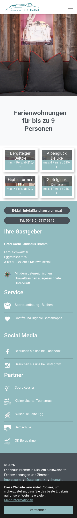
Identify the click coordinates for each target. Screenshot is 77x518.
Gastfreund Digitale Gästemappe (38, 318)
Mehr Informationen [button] (18, 500)
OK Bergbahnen (26, 440)
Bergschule (23, 427)
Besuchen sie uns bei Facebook (38, 351)
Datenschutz (36, 480)
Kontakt (57, 480)
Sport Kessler (24, 387)
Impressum (12, 480)
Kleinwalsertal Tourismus (33, 401)
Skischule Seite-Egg (29, 414)
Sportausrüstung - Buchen (34, 305)
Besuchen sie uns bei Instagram (38, 364)
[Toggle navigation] (70, 7)
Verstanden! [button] (38, 510)
